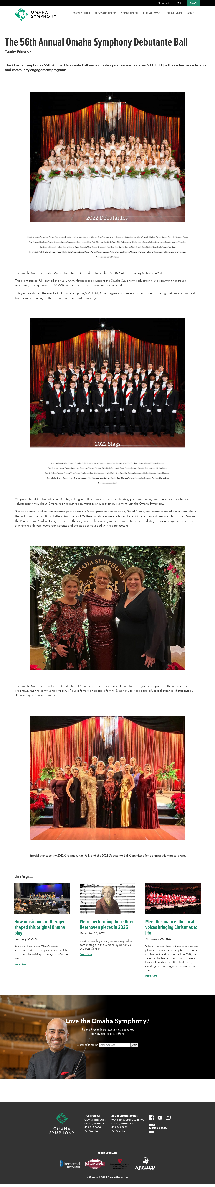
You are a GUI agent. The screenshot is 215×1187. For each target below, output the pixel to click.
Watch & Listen (81, 16)
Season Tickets (129, 16)
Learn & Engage (173, 16)
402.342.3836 (119, 1127)
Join (134, 1044)
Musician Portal (159, 1129)
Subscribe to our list (87, 1044)
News (152, 1125)
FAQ (179, 3)
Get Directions (92, 1131)
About (190, 16)
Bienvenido (164, 3)
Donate (193, 3)
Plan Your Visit (151, 16)
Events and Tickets (105, 16)
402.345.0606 (92, 1127)
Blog (152, 1132)
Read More (20, 964)
